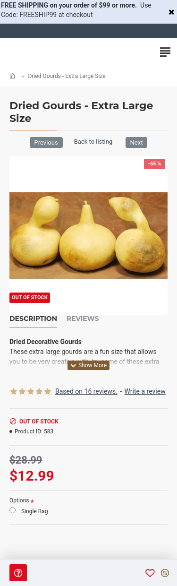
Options (19, 500)
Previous (46, 142)
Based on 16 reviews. (86, 391)
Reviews (83, 319)
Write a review (145, 391)
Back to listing (93, 141)
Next (136, 142)
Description (33, 319)
